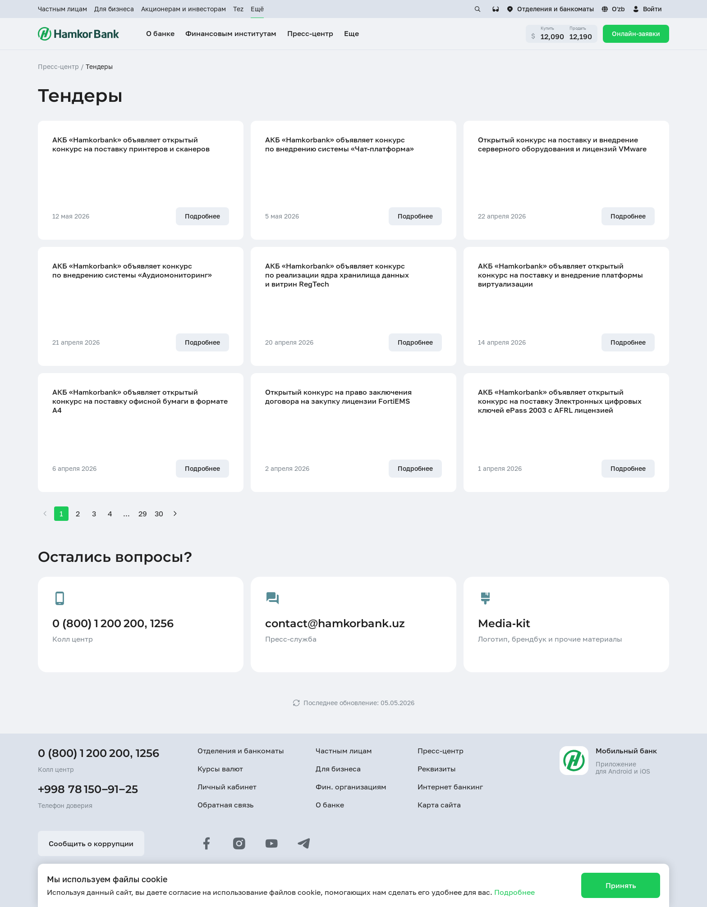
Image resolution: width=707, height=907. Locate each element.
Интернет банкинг (450, 786)
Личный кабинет (227, 786)
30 (159, 513)
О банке (330, 804)
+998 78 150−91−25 (88, 789)
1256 (147, 753)
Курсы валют (220, 768)
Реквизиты (437, 768)
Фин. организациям (351, 786)
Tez (238, 9)
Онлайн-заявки (636, 33)
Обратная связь (225, 804)
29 (142, 513)
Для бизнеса (114, 9)
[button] (647, 9)
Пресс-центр (441, 750)
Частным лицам (62, 9)
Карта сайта (439, 804)
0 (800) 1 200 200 (84, 753)
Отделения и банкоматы (240, 750)
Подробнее (514, 892)
